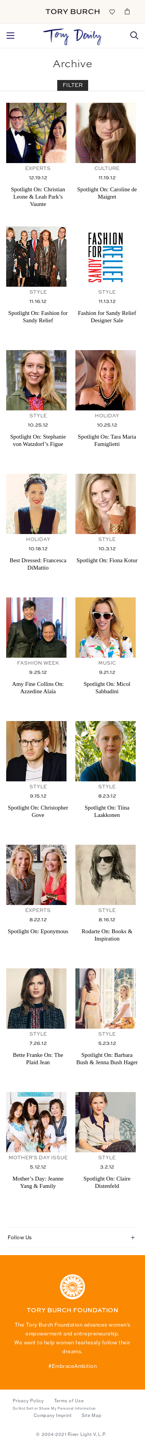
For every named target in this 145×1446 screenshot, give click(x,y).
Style (38, 292)
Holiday (107, 415)
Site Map (91, 1415)
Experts (38, 168)
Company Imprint (53, 1415)
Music (107, 663)
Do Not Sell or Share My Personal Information (54, 1408)
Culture (106, 168)
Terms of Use (69, 1400)
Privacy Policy (28, 1400)
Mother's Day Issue (38, 1157)
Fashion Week (38, 663)
